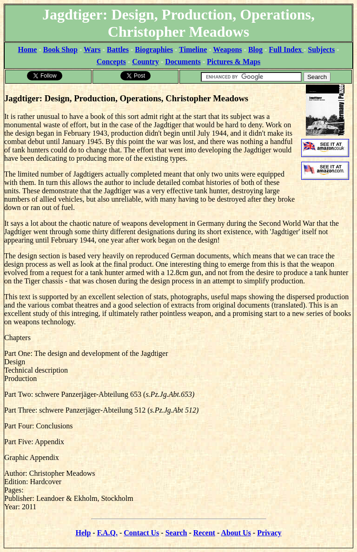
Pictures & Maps (233, 62)
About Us (236, 533)
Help (83, 533)
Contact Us (141, 533)
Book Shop (60, 49)
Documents (182, 62)
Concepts (111, 62)
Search (176, 533)
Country (145, 62)
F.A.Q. (107, 533)
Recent (204, 533)
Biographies (154, 49)
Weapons (227, 49)
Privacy (269, 533)
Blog (255, 49)
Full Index (286, 49)
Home (27, 49)
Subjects (321, 49)
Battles (118, 49)
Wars (92, 49)
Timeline (193, 49)
